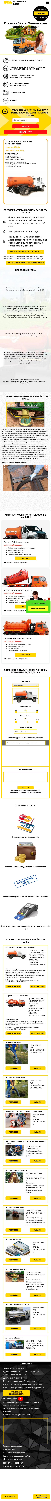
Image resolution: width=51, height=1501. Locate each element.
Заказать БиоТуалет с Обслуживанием (25, 263)
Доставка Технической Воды (17, 1305)
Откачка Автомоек (13, 1239)
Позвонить (41, 1496)
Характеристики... (13, 986)
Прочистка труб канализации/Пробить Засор (24, 1111)
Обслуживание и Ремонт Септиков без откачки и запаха (25, 1142)
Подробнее (13, 1068)
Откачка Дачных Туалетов (16, 1170)
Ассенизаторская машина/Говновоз (20, 947)
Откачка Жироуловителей (16, 1269)
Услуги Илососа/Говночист (17, 996)
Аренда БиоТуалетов (14, 1338)
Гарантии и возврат (13, 1463)
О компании (9, 1449)
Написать (10, 1496)
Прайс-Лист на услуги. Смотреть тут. (25, 252)
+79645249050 (41, 9)
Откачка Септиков (13, 1043)
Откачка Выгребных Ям (15, 1078)
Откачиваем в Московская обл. (16, 1393)
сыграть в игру (25, 132)
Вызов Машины (37, 986)
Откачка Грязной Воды (15, 1208)
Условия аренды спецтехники (16, 562)
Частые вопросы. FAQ (14, 1466)
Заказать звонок (38, 608)
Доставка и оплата (12, 1459)
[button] (4, 478)
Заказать (41, 13)
